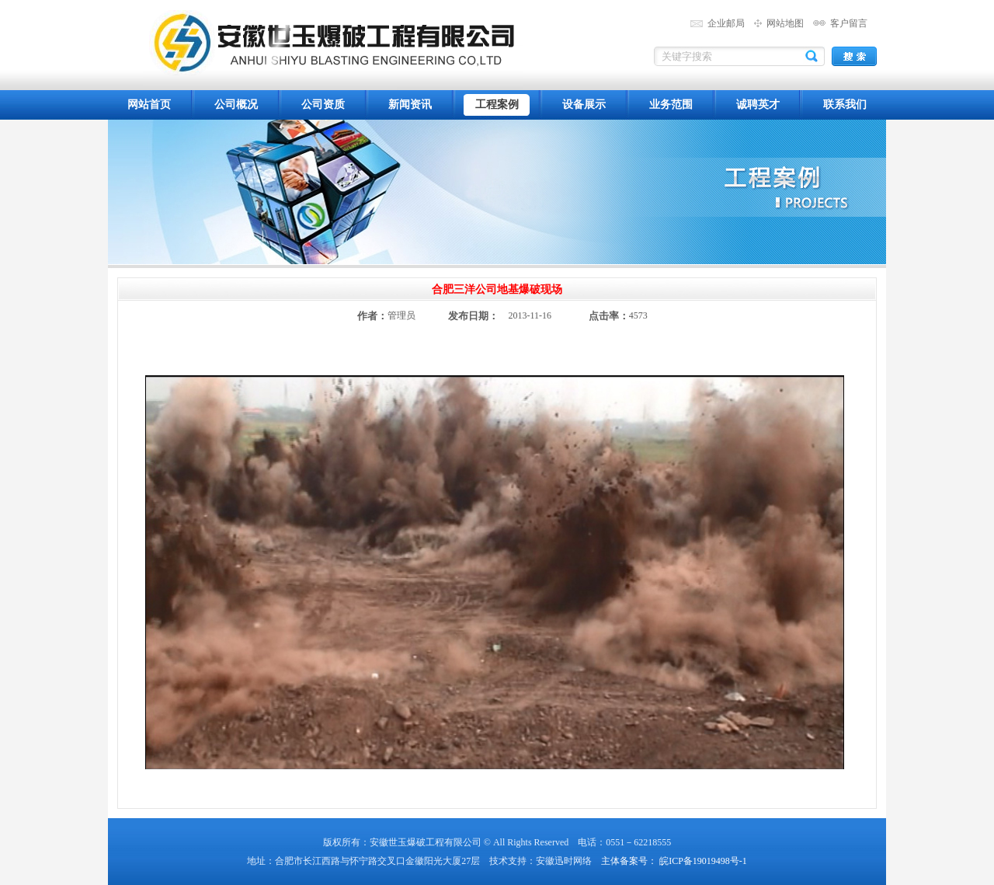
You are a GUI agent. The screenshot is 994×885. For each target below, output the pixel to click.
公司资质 (323, 104)
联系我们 (845, 104)
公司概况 (236, 104)
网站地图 (785, 23)
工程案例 (497, 104)
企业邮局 (726, 23)
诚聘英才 (758, 104)
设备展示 (584, 104)
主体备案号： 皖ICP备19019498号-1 (674, 860)
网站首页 (149, 104)
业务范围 (671, 104)
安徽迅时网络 (564, 860)
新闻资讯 (410, 104)
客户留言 (848, 23)
